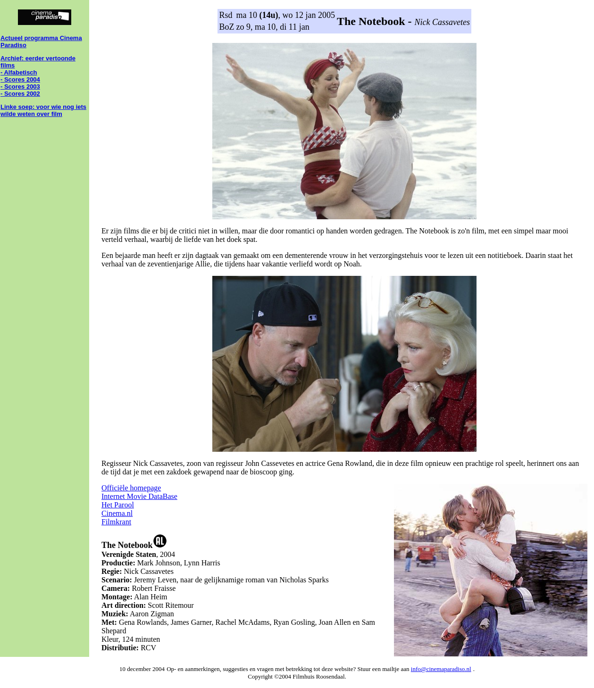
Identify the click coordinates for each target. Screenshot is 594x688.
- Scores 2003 (20, 86)
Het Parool (117, 505)
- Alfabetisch (18, 72)
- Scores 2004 (20, 79)
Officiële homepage (131, 488)
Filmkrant (116, 522)
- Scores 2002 (20, 93)
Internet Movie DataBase (139, 496)
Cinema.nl (117, 513)
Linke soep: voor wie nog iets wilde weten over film (43, 110)
